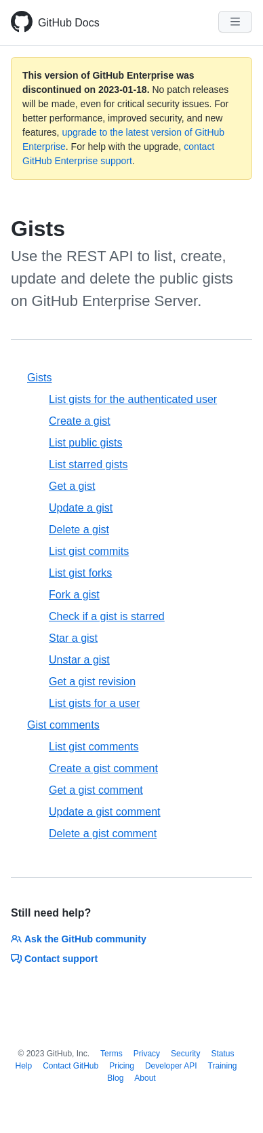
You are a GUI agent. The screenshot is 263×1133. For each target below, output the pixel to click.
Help (23, 1066)
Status (222, 1053)
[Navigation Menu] (235, 22)
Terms (111, 1053)
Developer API (171, 1066)
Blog (115, 1078)
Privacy (147, 1053)
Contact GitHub (70, 1066)
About (144, 1078)
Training (222, 1066)
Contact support (54, 958)
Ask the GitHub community (78, 939)
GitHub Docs (69, 22)
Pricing (121, 1066)
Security (185, 1053)
